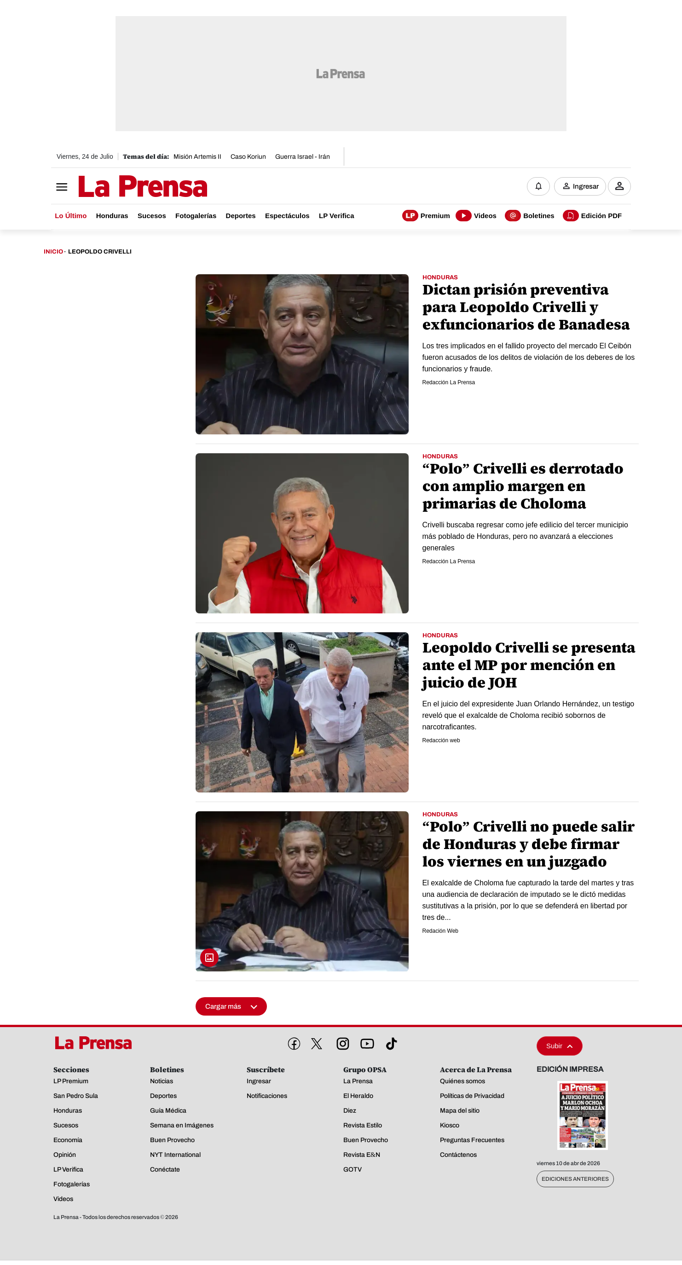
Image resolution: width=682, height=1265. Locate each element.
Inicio (53, 252)
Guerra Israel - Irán (302, 156)
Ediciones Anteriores (575, 1179)
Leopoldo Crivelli (100, 252)
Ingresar (586, 186)
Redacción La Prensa (448, 383)
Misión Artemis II (197, 156)
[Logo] (120, 187)
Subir (559, 1046)
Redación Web (440, 931)
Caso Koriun (248, 156)
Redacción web (441, 741)
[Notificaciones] (538, 186)
